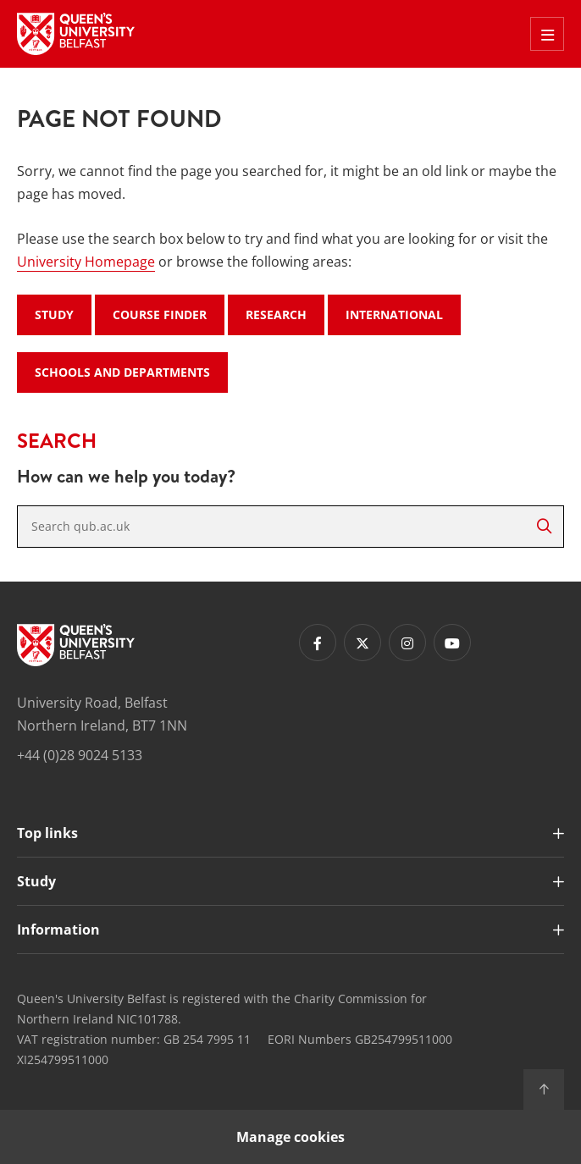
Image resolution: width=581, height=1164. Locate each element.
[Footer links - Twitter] (362, 642)
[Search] (544, 526)
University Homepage (86, 261)
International (394, 314)
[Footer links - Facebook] (317, 642)
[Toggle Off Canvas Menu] (547, 34)
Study (54, 314)
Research (276, 314)
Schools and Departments (122, 372)
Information (58, 929)
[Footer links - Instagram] (407, 642)
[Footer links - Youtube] (452, 642)
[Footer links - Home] (76, 645)
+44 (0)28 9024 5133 (79, 755)
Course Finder (160, 314)
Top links (47, 833)
